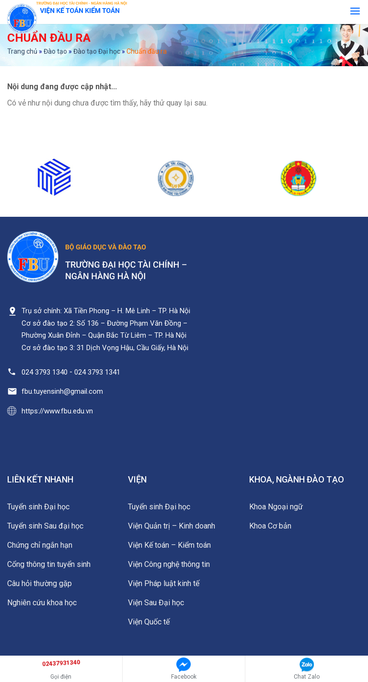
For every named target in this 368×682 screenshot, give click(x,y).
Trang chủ (22, 51)
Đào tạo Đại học (96, 51)
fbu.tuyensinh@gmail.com (62, 391)
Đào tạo (55, 51)
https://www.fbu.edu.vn (57, 411)
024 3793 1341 (97, 372)
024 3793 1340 (45, 372)
